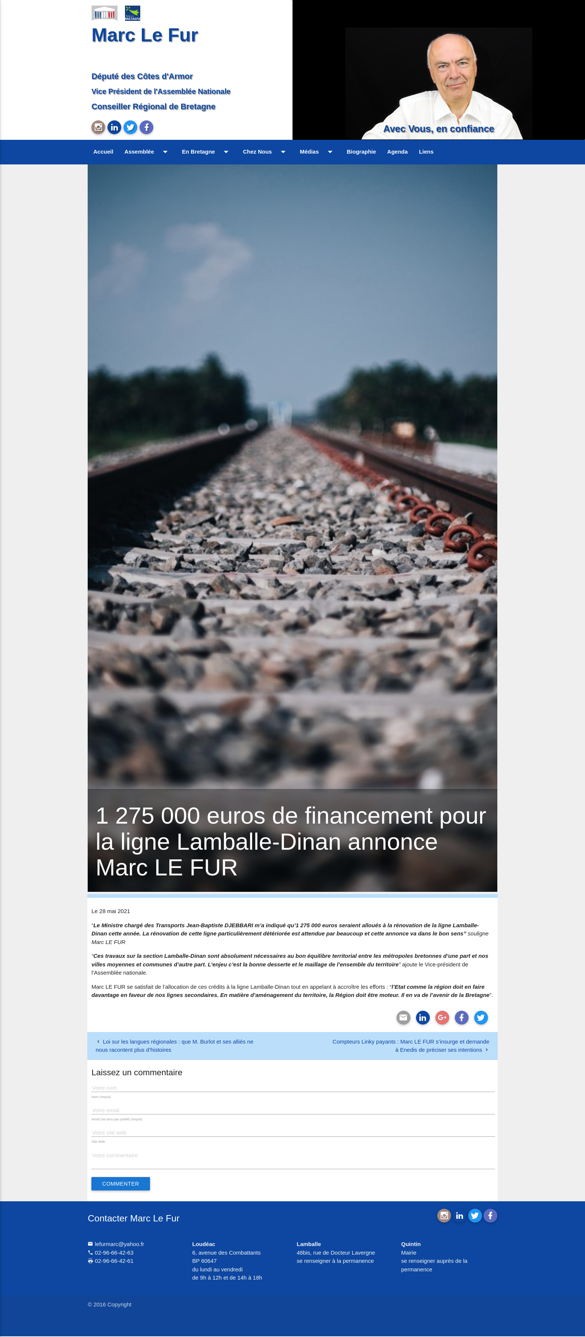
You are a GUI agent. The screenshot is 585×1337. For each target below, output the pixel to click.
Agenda (397, 151)
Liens (426, 151)
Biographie (361, 151)
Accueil (103, 151)
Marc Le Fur (144, 34)
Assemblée (148, 152)
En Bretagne (207, 152)
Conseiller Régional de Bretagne (153, 106)
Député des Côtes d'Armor (142, 76)
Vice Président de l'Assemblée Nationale (161, 91)
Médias (318, 152)
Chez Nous (266, 152)
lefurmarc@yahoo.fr (116, 1245)
